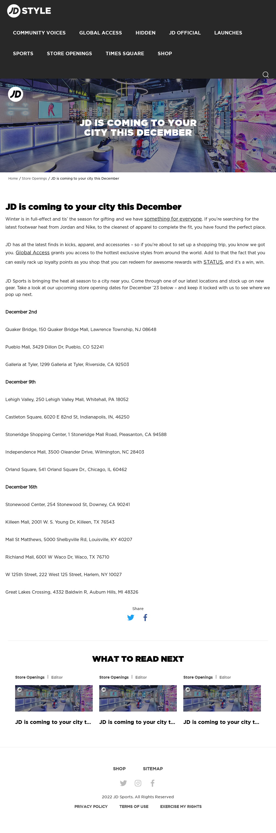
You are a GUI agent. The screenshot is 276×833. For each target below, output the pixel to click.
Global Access (100, 32)
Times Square (125, 53)
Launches (228, 32)
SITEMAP (153, 768)
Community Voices (39, 32)
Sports (23, 53)
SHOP (165, 53)
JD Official (185, 32)
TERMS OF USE (133, 806)
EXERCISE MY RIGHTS (181, 806)
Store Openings (69, 53)
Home (13, 178)
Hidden (146, 32)
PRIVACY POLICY (91, 806)
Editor (57, 677)
